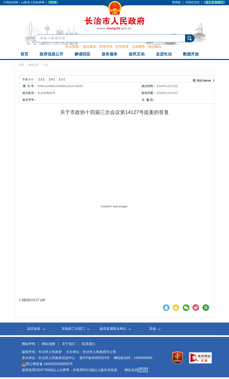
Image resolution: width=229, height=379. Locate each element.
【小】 (62, 79)
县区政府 (33, 328)
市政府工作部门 (73, 328)
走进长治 (164, 54)
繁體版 (176, 2)
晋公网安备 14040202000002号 (47, 364)
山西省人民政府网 (32, 2)
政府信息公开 (51, 54)
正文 (45, 64)
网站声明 (28, 344)
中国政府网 (10, 2)
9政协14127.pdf (33, 300)
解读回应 (82, 54)
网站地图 (48, 344)
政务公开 (34, 64)
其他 (152, 328)
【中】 (51, 79)
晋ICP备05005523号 (94, 358)
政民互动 (137, 54)
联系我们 (88, 344)
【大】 (41, 79)
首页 (24, 54)
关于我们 (68, 344)
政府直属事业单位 (113, 328)
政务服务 (110, 54)
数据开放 (191, 54)
